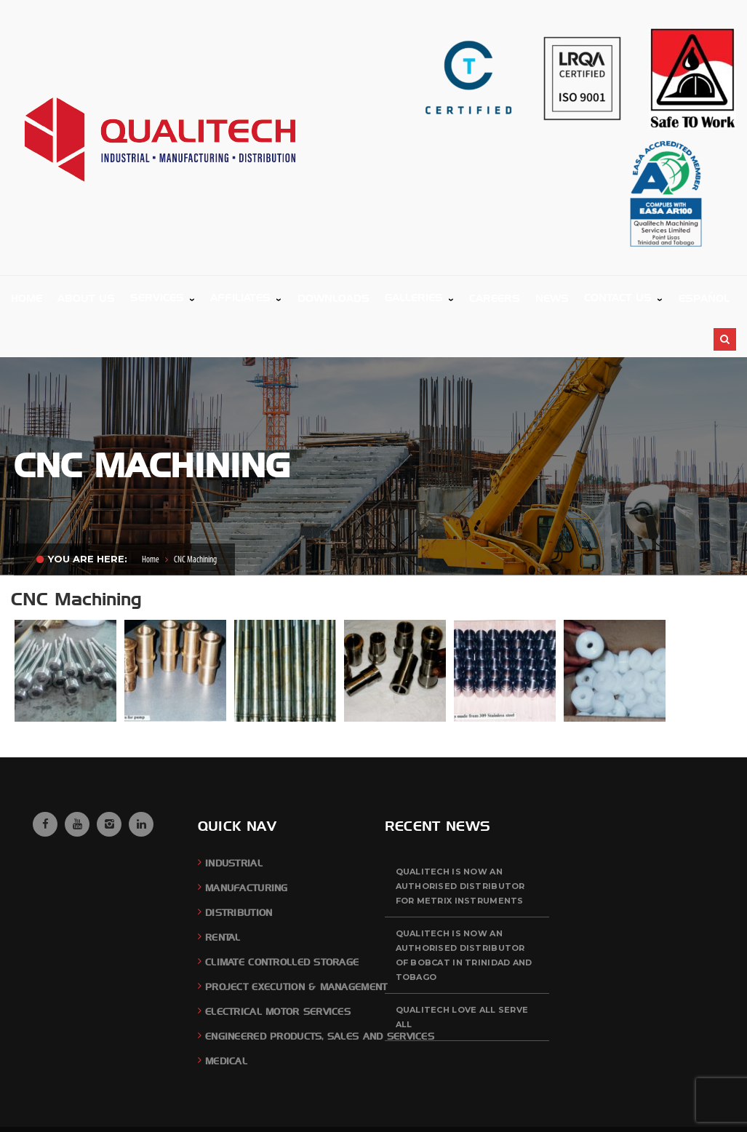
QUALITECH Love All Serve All (462, 972)
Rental (223, 893)
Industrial (234, 818)
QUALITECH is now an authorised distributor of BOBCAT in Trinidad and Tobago (464, 911)
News (671, 1107)
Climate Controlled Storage (282, 917)
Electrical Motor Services (278, 967)
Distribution (238, 868)
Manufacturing (246, 843)
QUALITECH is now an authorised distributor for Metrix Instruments (460, 841)
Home (150, 515)
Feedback (594, 1107)
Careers (637, 1107)
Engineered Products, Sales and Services (319, 991)
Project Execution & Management (296, 942)
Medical (226, 1016)
